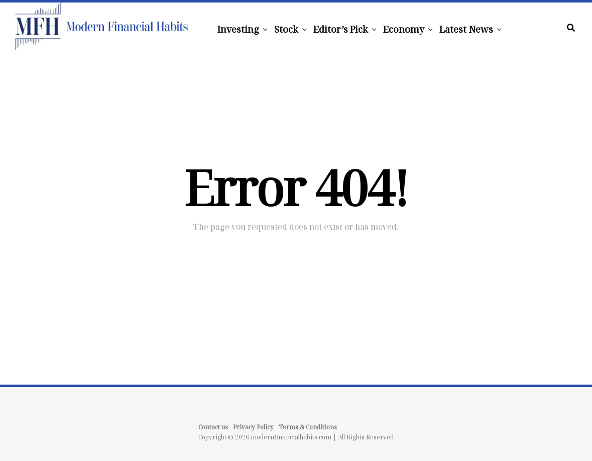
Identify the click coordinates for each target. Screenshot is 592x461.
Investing (238, 29)
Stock (286, 29)
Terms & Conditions (308, 427)
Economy (403, 29)
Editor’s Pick (340, 29)
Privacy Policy (253, 427)
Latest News (466, 29)
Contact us (213, 427)
